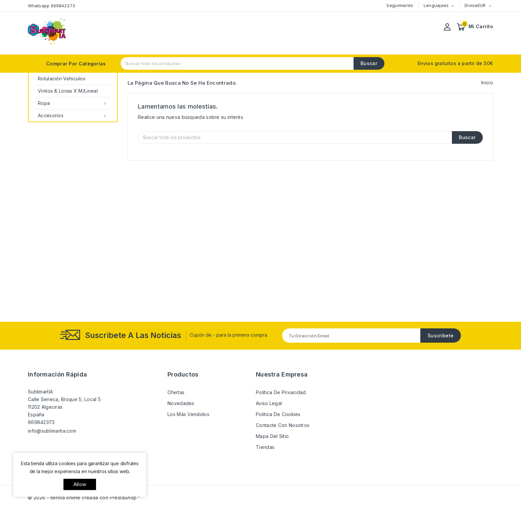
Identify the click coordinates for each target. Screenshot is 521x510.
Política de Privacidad (281, 392)
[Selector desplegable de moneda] (490, 6)
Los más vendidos (188, 414)
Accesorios (73, 115)
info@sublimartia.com (52, 431)
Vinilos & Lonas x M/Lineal (68, 91)
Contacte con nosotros (282, 425)
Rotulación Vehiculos (61, 78)
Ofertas (175, 392)
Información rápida (57, 374)
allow (79, 484)
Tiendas (265, 447)
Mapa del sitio (272, 436)
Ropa (73, 103)
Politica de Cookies (278, 414)
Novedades (180, 403)
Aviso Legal (269, 403)
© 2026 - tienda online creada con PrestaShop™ (84, 497)
